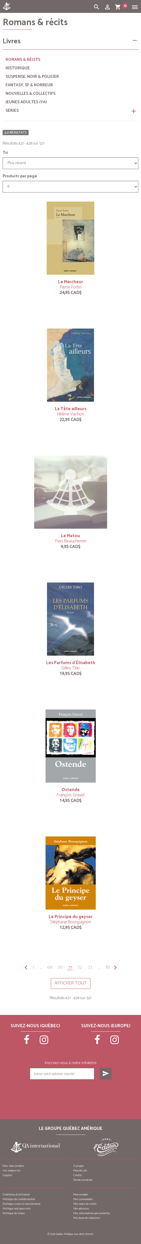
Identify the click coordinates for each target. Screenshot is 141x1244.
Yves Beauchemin (70, 541)
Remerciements (83, 1180)
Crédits (77, 1175)
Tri (5, 153)
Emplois (7, 1175)
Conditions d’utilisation (16, 1194)
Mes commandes (83, 1199)
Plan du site (80, 1170)
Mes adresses (81, 1208)
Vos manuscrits (11, 1170)
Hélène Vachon (70, 414)
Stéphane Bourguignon (70, 922)
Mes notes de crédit (84, 1204)
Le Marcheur (70, 282)
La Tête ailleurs (70, 409)
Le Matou (70, 535)
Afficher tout (71, 983)
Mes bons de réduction (86, 1218)
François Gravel (70, 795)
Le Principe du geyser (71, 916)
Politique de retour (14, 1213)
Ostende (71, 789)
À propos (78, 1166)
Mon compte (80, 1194)
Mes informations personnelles (91, 1213)
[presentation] (70, 1094)
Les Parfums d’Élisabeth (70, 662)
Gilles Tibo (70, 668)
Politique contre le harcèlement (21, 1204)
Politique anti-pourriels (17, 1208)
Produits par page (20, 176)
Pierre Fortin (70, 287)
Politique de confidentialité (19, 1199)
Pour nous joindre (13, 1166)
